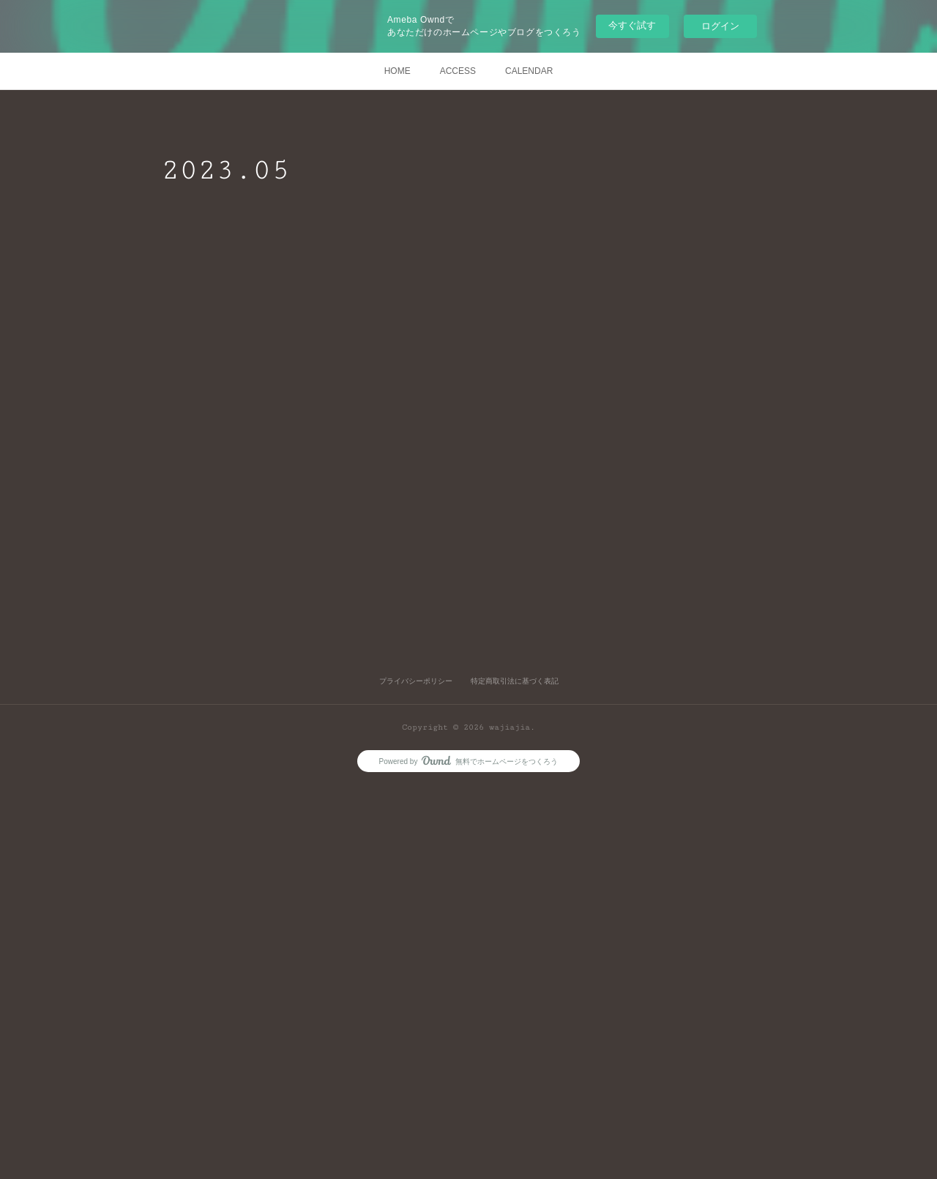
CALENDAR (529, 71)
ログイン (720, 25)
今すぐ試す (632, 25)
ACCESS (458, 71)
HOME (397, 71)
